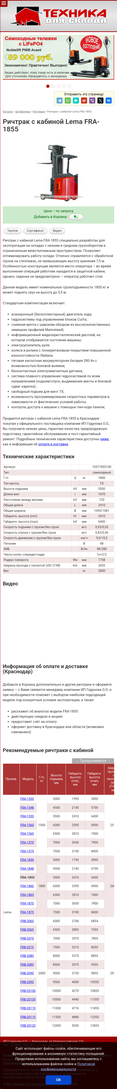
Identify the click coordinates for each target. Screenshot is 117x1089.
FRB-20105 (27, 999)
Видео (57, 231)
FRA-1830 (27, 860)
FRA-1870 (27, 903)
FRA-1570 (27, 842)
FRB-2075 (27, 947)
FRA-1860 (27, 886)
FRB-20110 (27, 1008)
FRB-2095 (27, 982)
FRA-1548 (27, 808)
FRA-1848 (27, 869)
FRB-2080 (27, 956)
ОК (58, 1080)
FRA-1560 (27, 825)
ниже (104, 439)
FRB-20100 (27, 991)
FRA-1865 (27, 895)
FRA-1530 (27, 799)
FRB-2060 (27, 921)
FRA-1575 (27, 851)
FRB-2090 (27, 973)
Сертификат (35, 231)
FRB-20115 (27, 1017)
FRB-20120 (27, 1026)
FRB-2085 (27, 965)
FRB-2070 (27, 938)
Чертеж (12, 231)
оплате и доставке (53, 444)
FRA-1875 (27, 912)
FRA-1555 (27, 816)
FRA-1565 (27, 834)
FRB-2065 (27, 930)
